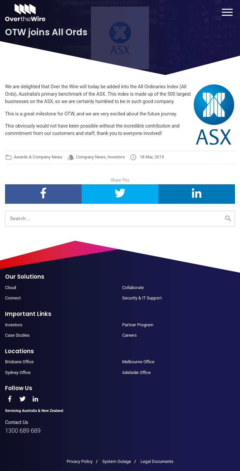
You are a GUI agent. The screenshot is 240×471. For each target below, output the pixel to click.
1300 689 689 (23, 430)
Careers (129, 335)
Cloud (10, 287)
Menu (227, 12)
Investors (116, 156)
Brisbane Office (19, 361)
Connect (13, 297)
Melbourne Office (138, 361)
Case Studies (17, 335)
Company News (91, 156)
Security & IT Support (142, 297)
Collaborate (133, 287)
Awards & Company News (38, 156)
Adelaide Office (136, 372)
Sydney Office (18, 372)
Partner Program (138, 324)
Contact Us (16, 422)
